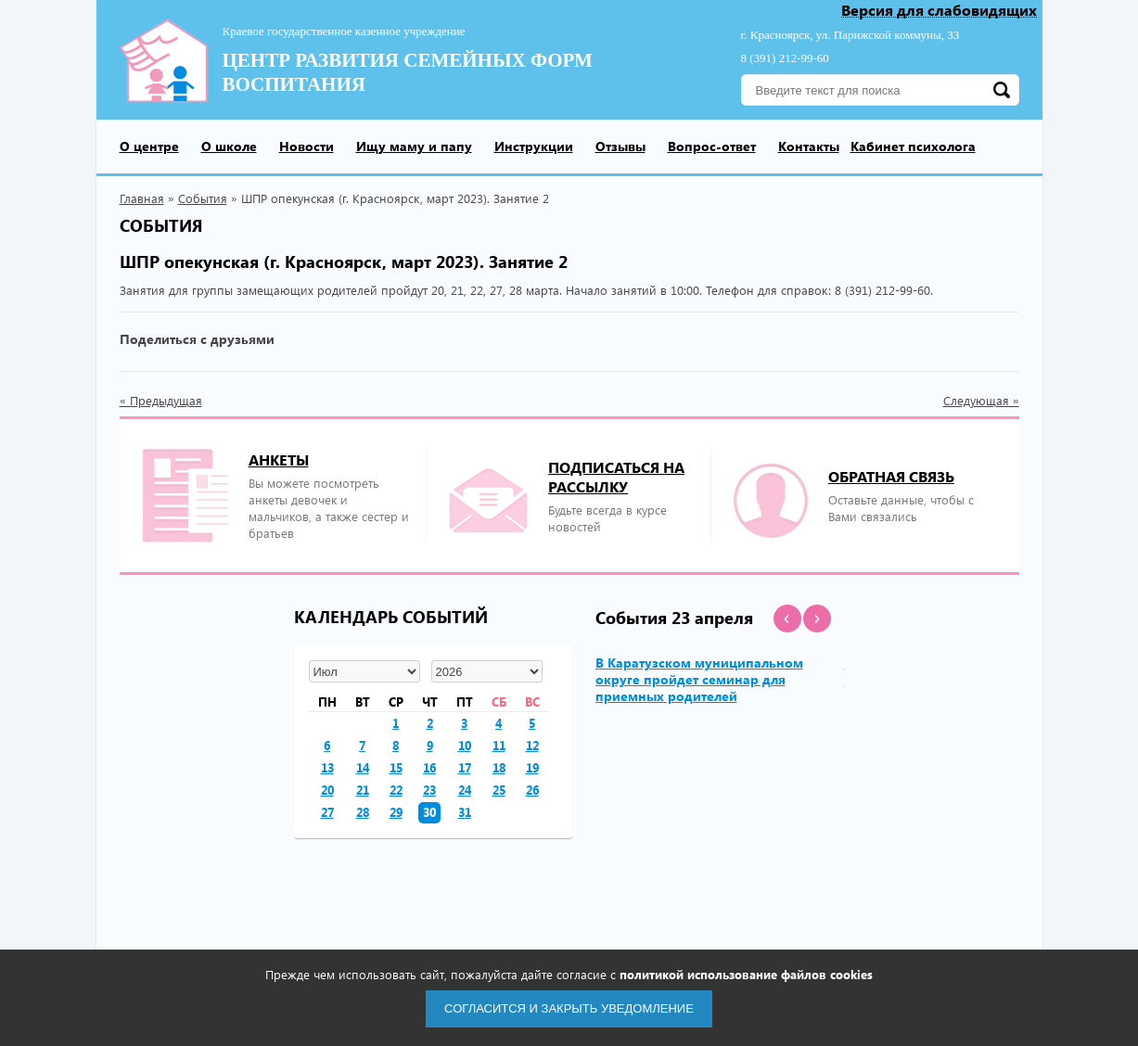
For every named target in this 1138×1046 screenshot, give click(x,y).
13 (327, 767)
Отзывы (620, 146)
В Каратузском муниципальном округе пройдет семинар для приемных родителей (699, 679)
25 (498, 789)
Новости (306, 146)
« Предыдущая (161, 400)
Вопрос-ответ (712, 146)
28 (362, 812)
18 (498, 767)
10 (464, 745)
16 (429, 767)
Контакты (808, 146)
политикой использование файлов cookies (746, 974)
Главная (142, 198)
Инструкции (533, 146)
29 (396, 812)
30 (429, 812)
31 (464, 812)
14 (362, 767)
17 (464, 767)
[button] (787, 618)
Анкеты (279, 459)
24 (464, 789)
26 (532, 789)
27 (327, 812)
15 (396, 767)
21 (362, 789)
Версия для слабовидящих (939, 11)
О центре (149, 146)
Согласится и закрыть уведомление (569, 1008)
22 (396, 789)
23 (429, 789)
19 (532, 767)
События (202, 198)
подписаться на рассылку (616, 476)
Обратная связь (891, 476)
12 (532, 745)
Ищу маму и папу (414, 146)
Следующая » (981, 400)
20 (327, 789)
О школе (229, 146)
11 (498, 745)
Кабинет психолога (913, 146)
